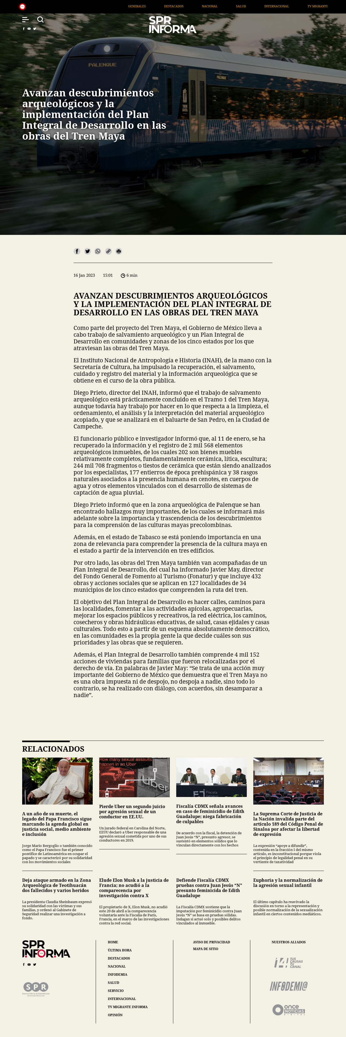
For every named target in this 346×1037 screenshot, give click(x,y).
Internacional (317, 6)
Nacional (250, 6)
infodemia (117, 974)
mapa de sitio (205, 949)
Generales (178, 6)
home (113, 942)
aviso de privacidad (211, 942)
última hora (120, 950)
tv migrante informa (128, 1007)
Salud (282, 6)
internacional (122, 999)
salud (113, 982)
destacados (119, 958)
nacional (117, 966)
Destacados (214, 6)
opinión (115, 1015)
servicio (116, 990)
